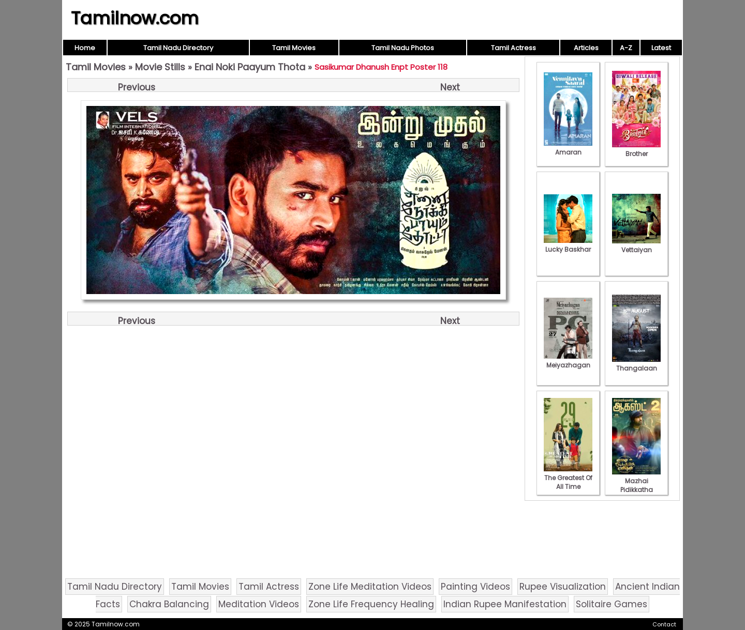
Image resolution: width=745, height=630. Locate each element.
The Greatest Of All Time (568, 478)
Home (84, 48)
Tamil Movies (294, 48)
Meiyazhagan (568, 361)
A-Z (626, 48)
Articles (586, 48)
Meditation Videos (258, 604)
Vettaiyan (636, 245)
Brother (636, 149)
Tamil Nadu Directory (178, 48)
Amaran (568, 148)
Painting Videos (475, 586)
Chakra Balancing (169, 604)
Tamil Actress (513, 48)
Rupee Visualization (562, 586)
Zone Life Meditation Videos (369, 586)
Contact (664, 624)
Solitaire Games (611, 604)
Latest (661, 48)
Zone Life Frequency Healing (371, 604)
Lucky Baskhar (568, 245)
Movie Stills (160, 66)
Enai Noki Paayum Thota (250, 66)
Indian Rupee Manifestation (505, 604)
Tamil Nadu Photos (402, 48)
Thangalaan (636, 364)
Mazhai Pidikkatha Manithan (636, 485)
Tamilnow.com (135, 18)
